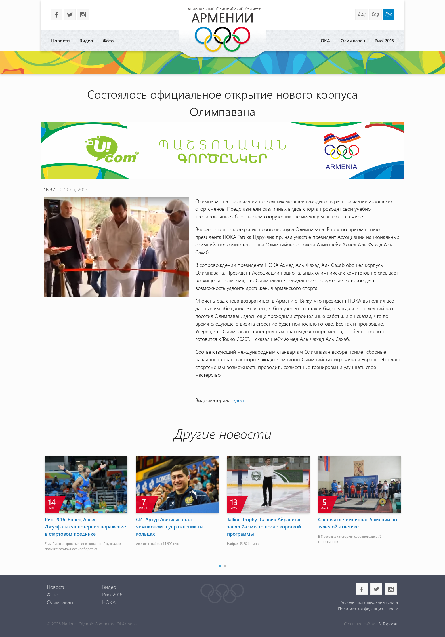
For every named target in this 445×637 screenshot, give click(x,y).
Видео (86, 40)
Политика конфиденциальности (368, 608)
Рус (388, 14)
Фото (108, 40)
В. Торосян (388, 624)
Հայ (362, 14)
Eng (375, 14)
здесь (239, 400)
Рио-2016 (384, 40)
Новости (60, 40)
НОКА (323, 40)
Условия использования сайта (369, 602)
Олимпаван (353, 40)
